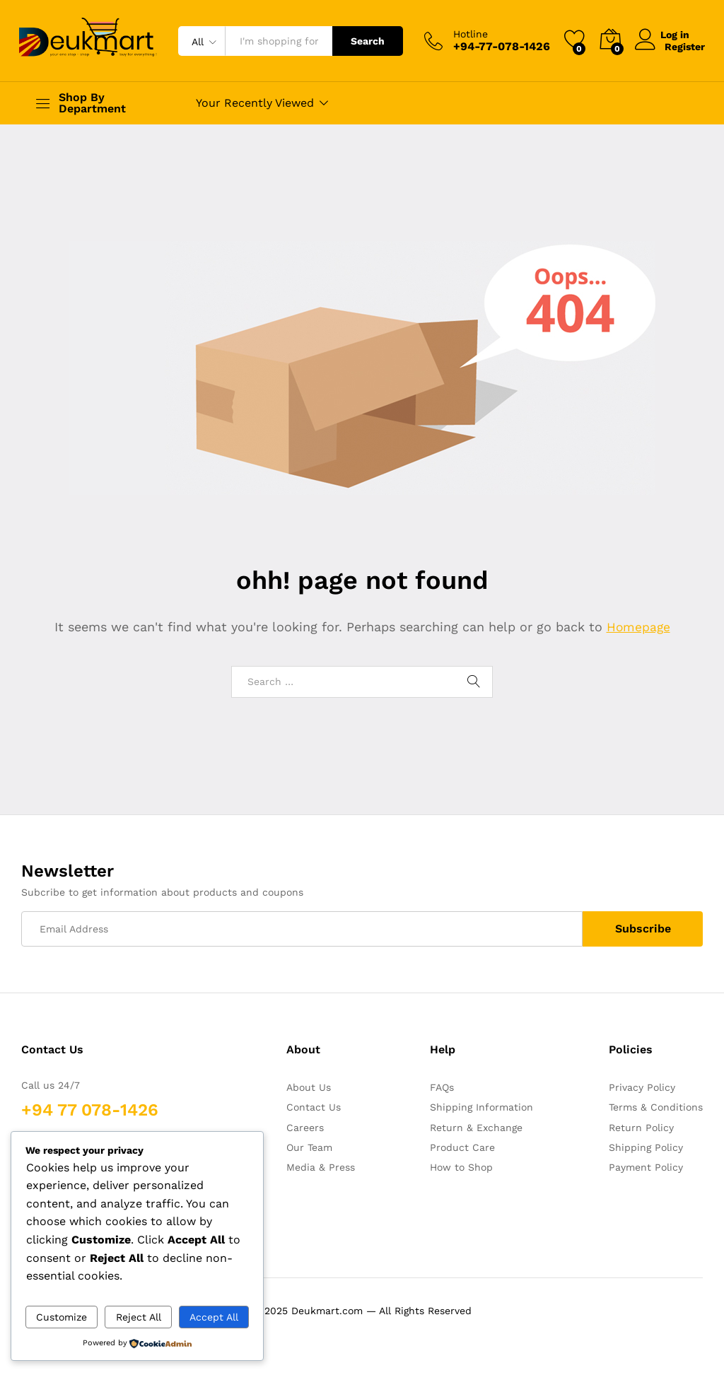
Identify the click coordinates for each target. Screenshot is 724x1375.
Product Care (462, 1147)
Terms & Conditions (656, 1107)
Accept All (213, 1317)
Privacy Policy (642, 1087)
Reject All (138, 1317)
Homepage (638, 626)
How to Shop (461, 1167)
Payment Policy (646, 1167)
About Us (308, 1087)
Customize (61, 1317)
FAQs (442, 1087)
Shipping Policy (646, 1147)
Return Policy (641, 1127)
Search (368, 41)
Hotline (470, 34)
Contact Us (313, 1107)
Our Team (309, 1147)
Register (685, 46)
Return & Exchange (476, 1127)
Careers (305, 1127)
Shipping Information (481, 1107)
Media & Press (320, 1167)
